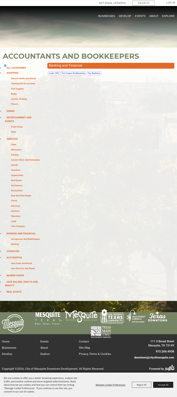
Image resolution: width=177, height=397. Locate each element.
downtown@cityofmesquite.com (154, 357)
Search (158, 3)
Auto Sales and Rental (21, 263)
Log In (170, 2)
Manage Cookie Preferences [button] (110, 384)
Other (13, 132)
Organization (17, 175)
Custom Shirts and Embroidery (25, 160)
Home (6, 341)
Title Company (18, 226)
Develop (125, 15)
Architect (15, 211)
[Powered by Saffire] (170, 368)
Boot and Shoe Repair (21, 195)
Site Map (84, 347)
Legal (13, 221)
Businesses (106, 15)
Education (15, 216)
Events (140, 15)
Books (14, 94)
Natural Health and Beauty (23, 78)
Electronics (16, 150)
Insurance (15, 170)
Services (12, 138)
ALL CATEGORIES (16, 67)
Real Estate (16, 180)
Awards (14, 165)
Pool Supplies (17, 89)
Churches (13, 251)
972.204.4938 (165, 351)
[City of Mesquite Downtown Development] (23, 30)
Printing (14, 155)
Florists (14, 104)
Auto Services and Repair (23, 268)
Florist (14, 201)
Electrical (15, 206)
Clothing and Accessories (23, 83)
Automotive (14, 257)
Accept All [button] (163, 384)
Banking (15, 244)
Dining (11, 111)
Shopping (13, 72)
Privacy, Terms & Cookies (95, 354)
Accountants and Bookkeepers (25, 239)
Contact (84, 341)
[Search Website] (143, 3)
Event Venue (17, 127)
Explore (168, 15)
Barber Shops (15, 275)
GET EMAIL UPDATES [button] (112, 3)
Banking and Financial (21, 233)
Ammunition (17, 190)
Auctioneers (16, 185)
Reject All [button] (141, 384)
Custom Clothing (19, 99)
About (153, 15)
